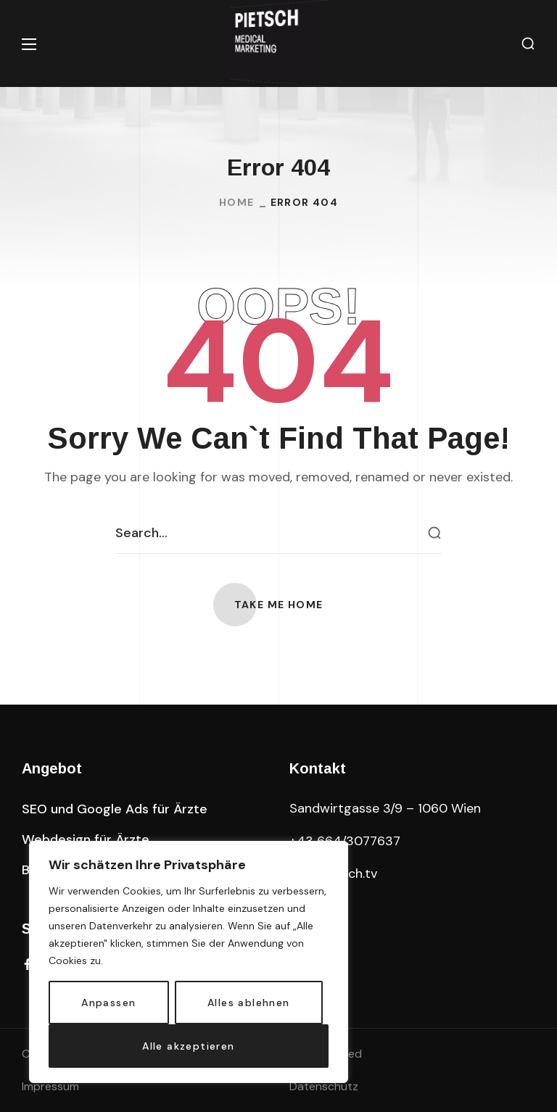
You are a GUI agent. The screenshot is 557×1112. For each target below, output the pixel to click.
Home (237, 202)
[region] (188, 962)
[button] (528, 44)
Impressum (50, 1086)
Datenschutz (323, 1086)
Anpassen (108, 1002)
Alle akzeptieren (188, 1046)
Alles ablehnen (248, 1002)
